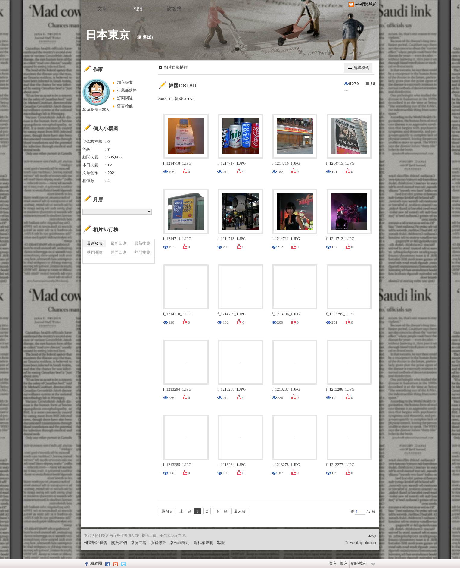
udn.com (369, 543)
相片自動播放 (176, 67)
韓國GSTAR (183, 85)
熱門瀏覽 (95, 252)
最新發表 (95, 243)
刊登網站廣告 (95, 543)
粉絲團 (96, 563)
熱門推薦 (142, 252)
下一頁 (221, 511)
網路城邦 (359, 563)
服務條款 (158, 543)
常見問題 (139, 543)
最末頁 (240, 511)
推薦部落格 (127, 90)
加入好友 (125, 82)
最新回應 (118, 243)
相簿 (138, 8)
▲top (372, 535)
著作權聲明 (180, 543)
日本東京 (107, 35)
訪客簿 (174, 8)
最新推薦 (142, 243)
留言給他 (125, 106)
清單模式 (361, 67)
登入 (333, 563)
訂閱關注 (125, 98)
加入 (344, 563)
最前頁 (167, 511)
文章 (102, 8)
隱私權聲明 (203, 543)
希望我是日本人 (96, 109)
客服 (221, 543)
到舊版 (144, 37)
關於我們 (119, 543)
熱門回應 (118, 252)
